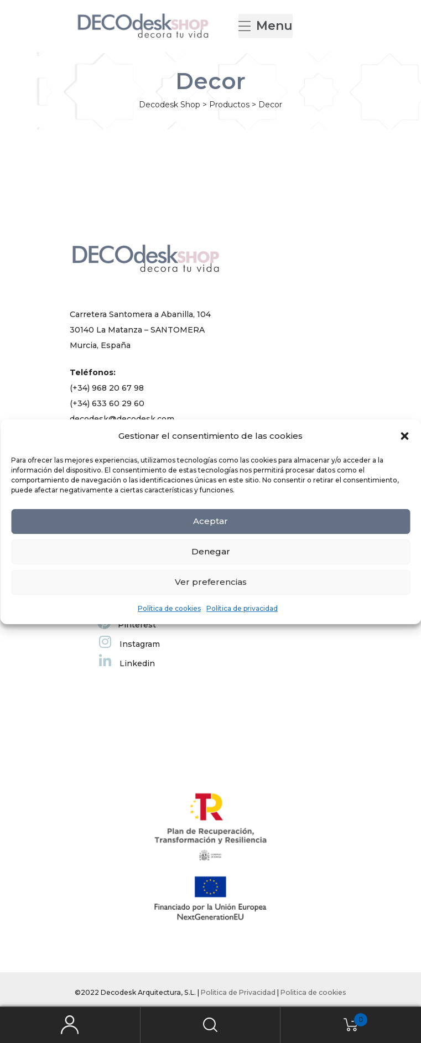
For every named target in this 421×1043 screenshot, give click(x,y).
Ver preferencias (211, 582)
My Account (70, 1025)
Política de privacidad (242, 608)
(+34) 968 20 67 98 (107, 388)
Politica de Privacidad (238, 992)
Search (211, 1025)
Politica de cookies (313, 992)
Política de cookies (169, 608)
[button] (404, 436)
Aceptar (210, 521)
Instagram (129, 644)
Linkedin (127, 663)
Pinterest (126, 625)
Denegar (210, 551)
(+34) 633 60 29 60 (107, 403)
